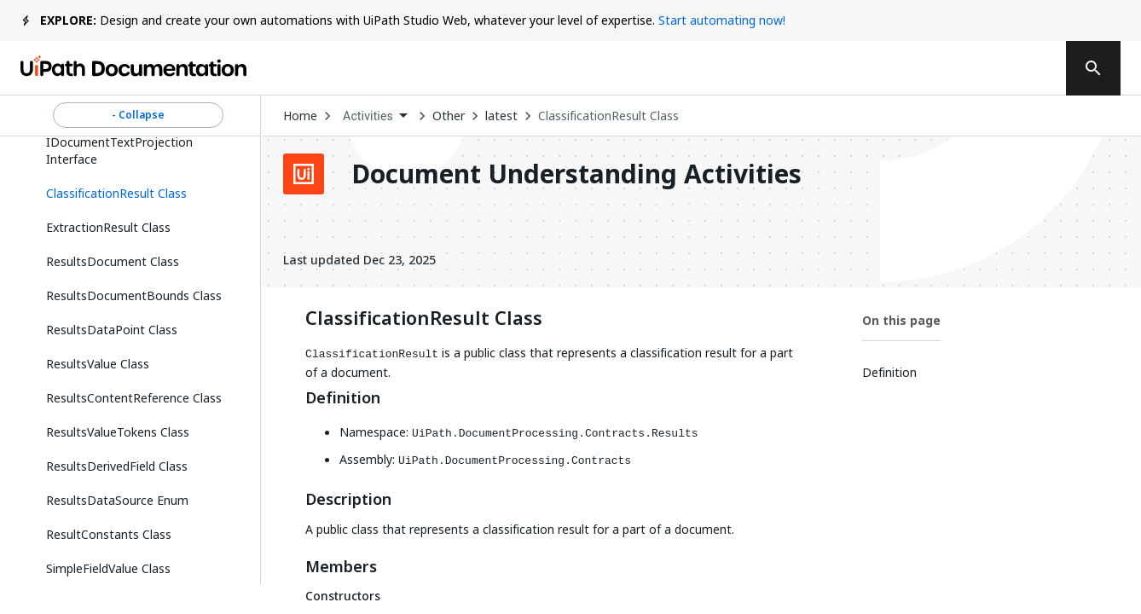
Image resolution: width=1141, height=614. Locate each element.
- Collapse (138, 115)
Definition (342, 398)
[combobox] (375, 116)
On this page (901, 320)
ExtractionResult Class (108, 227)
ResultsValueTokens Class (117, 432)
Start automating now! (721, 20)
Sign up (1005, 68)
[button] (138, 194)
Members (341, 567)
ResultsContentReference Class (134, 398)
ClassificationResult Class (608, 116)
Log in (920, 68)
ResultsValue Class (97, 364)
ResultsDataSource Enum (117, 500)
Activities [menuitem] (368, 116)
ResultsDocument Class (112, 261)
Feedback (695, 68)
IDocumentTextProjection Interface (119, 150)
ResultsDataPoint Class (111, 330)
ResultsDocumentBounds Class (134, 295)
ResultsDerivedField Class (117, 466)
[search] (1093, 68)
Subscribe (816, 68)
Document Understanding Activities (576, 174)
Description (348, 499)
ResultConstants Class (108, 534)
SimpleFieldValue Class (108, 568)
